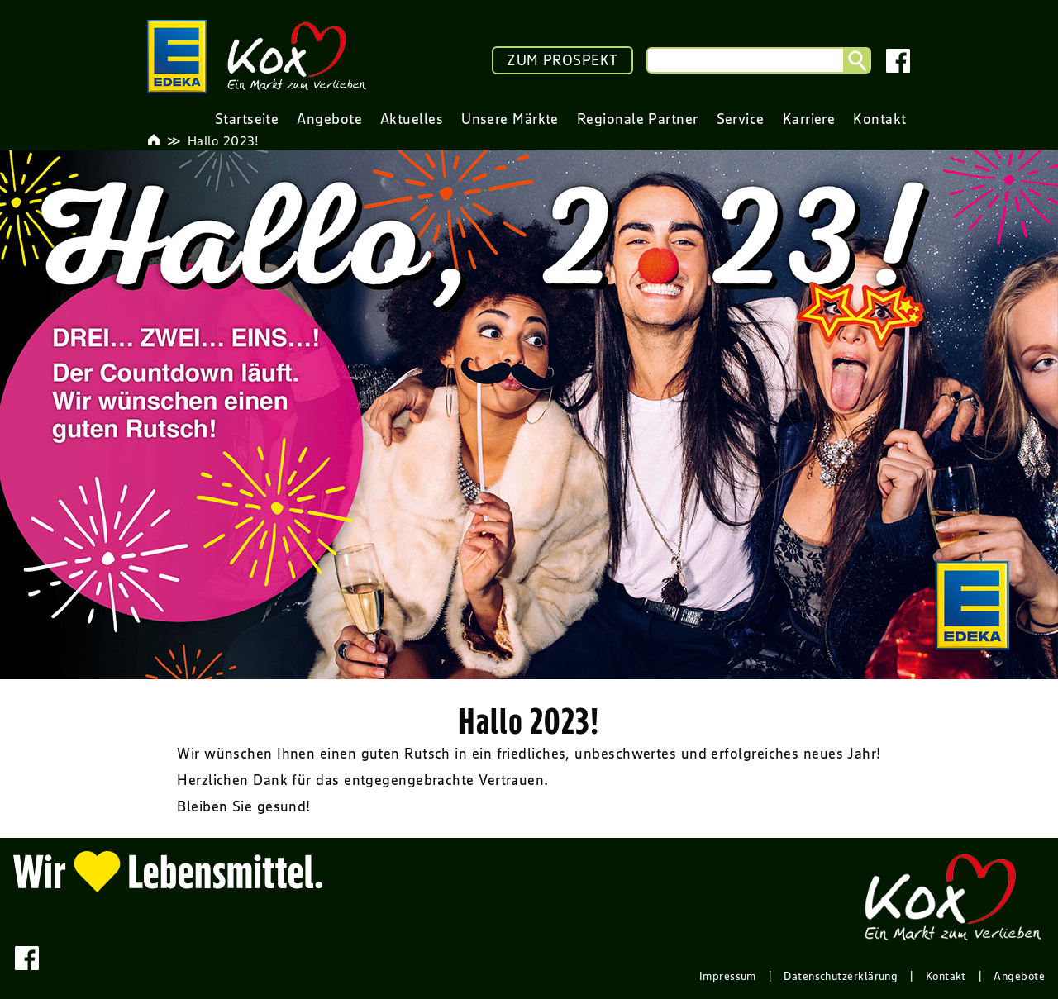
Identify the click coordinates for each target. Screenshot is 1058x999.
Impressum (727, 975)
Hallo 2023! (224, 140)
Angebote (1019, 975)
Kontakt (946, 975)
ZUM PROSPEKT (562, 60)
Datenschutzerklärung (841, 975)
